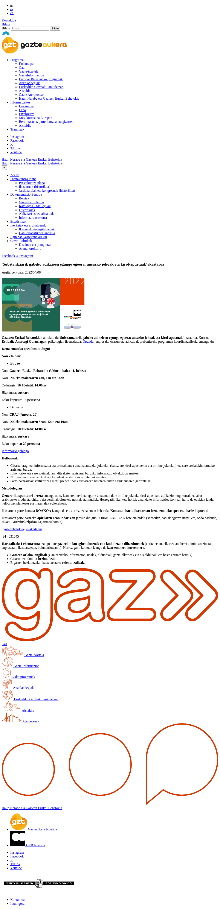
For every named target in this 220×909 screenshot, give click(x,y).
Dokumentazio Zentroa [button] (26, 194)
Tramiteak (17, 129)
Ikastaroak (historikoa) (34, 186)
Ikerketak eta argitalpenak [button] (28, 225)
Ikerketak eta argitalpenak (37, 229)
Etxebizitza (26, 114)
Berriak (24, 198)
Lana (22, 110)
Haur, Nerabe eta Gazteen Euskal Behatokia (49, 98)
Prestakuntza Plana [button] (23, 179)
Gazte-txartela (28, 71)
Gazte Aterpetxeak (31, 94)
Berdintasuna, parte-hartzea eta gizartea (46, 121)
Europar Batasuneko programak (41, 79)
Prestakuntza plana (32, 183)
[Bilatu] (30, 28)
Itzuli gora (17, 903)
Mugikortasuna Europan (35, 118)
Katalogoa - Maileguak (35, 206)
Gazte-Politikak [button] (21, 241)
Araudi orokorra (30, 248)
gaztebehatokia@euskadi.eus (22, 529)
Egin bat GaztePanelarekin (28, 237)
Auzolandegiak (29, 83)
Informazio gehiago (15, 451)
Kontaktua (9, 20)
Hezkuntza (26, 106)
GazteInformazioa (31, 75)
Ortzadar (88, 341)
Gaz (21, 67)
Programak (17, 60)
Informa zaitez (20, 102)
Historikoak (27, 210)
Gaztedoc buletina (31, 202)
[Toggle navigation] (4, 167)
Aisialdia (25, 91)
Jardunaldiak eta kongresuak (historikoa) (47, 190)
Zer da (14, 175)
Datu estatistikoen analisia (37, 233)
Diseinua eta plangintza (35, 244)
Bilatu (6, 24)
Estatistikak (18, 221)
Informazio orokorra (33, 217)
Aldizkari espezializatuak (36, 214)
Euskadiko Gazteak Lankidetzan (41, 87)
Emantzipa (26, 63)
